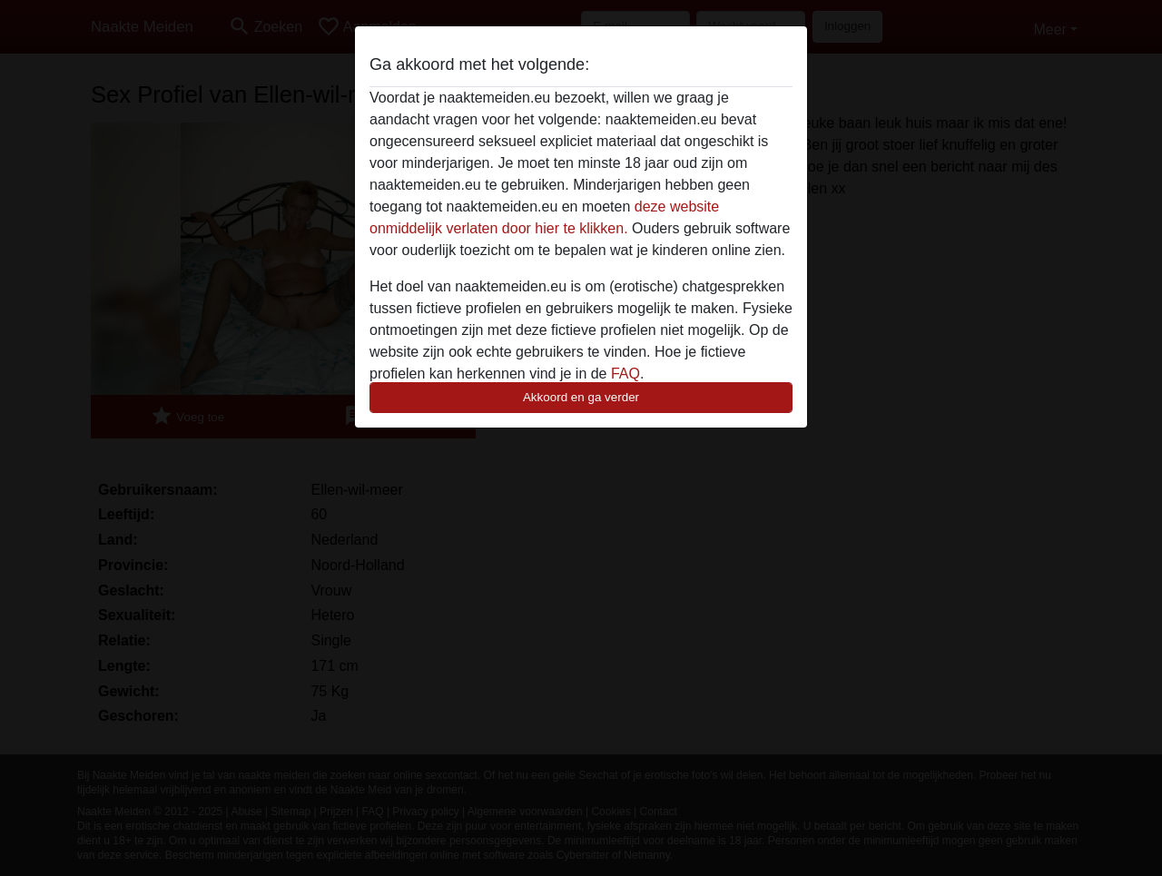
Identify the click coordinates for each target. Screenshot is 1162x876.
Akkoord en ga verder (581, 397)
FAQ (625, 373)
